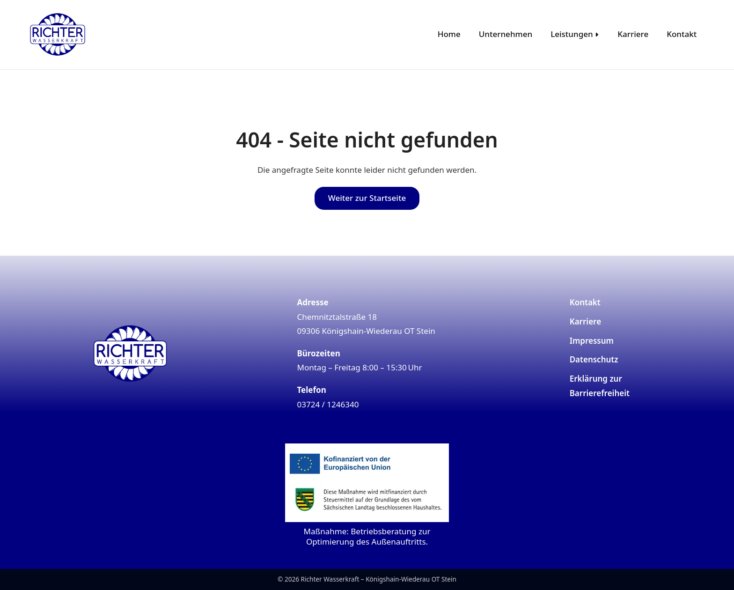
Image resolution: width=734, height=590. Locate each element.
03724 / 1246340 (328, 404)
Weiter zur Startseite (367, 197)
